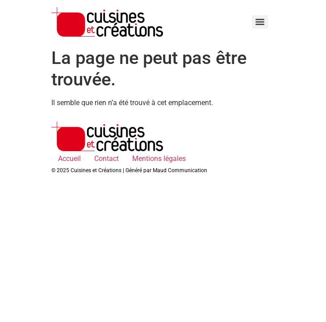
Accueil (69, 158)
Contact (106, 158)
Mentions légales (159, 158)
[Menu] (260, 22)
